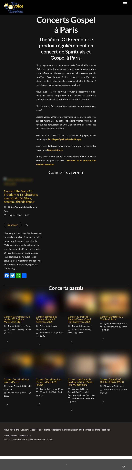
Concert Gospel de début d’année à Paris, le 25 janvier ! (48, 396)
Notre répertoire (52, 443)
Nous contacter (70, 443)
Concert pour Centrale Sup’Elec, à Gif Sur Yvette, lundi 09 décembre (81, 396)
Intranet (89, 443)
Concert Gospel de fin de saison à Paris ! (16, 395)
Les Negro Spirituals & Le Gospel (64, 139)
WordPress (20, 454)
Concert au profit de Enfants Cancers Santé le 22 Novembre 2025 (79, 333)
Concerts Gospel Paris (31, 443)
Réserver (12, 239)
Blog (81, 443)
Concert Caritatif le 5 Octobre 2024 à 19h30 (112, 395)
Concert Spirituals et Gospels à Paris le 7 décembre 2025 (46, 333)
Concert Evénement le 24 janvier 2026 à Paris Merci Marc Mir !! (17, 333)
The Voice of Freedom (16, 450)
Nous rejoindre (55, 149)
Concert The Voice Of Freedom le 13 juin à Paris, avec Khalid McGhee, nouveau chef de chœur (21, 210)
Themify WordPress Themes (40, 454)
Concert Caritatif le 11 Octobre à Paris (111, 332)
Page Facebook (102, 443)
